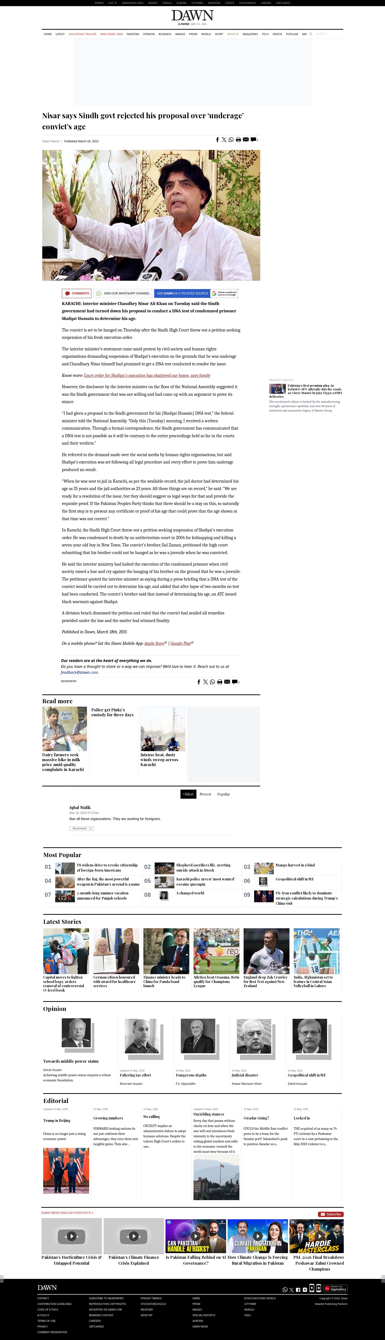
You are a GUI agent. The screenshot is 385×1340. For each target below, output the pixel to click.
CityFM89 (197, 3)
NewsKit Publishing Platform (331, 1304)
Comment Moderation (52, 1332)
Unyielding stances (208, 1114)
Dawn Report (50, 141)
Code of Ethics (47, 1309)
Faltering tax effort (135, 1075)
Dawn (196, 1298)
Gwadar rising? (256, 1118)
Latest (60, 34)
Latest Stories (62, 921)
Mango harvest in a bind (295, 865)
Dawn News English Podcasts (67, 1213)
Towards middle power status (71, 1061)
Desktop (146, 1315)
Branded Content (281, 380)
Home (48, 34)
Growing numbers (108, 1118)
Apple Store (154, 643)
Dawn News (200, 1326)
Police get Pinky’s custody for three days (112, 712)
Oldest (188, 794)
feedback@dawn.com (79, 672)
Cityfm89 (250, 1304)
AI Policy (43, 1315)
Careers (266, 3)
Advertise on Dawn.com (105, 1309)
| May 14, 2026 (192, 24)
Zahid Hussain (297, 1084)
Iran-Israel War (111, 34)
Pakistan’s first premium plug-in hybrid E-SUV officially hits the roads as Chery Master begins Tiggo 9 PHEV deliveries (306, 391)
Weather (147, 1309)
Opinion (149, 34)
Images (152, 3)
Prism (193, 34)
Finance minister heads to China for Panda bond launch (164, 981)
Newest (205, 794)
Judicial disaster (245, 1075)
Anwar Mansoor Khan (247, 1084)
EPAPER (99, 3)
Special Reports (203, 1315)
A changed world (190, 893)
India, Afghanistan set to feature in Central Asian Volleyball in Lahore (313, 981)
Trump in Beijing (56, 1120)
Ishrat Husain (52, 1070)
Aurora (182, 3)
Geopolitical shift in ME (295, 879)
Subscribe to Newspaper (106, 1298)
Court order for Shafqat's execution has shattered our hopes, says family (147, 375)
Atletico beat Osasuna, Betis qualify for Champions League (216, 981)
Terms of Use (46, 1321)
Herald (167, 3)
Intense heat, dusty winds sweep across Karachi (159, 759)
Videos (277, 34)
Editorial (56, 1100)
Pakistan (133, 34)
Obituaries (283, 3)
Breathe (233, 34)
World (206, 34)
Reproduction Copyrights (107, 1304)
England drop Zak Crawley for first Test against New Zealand (266, 981)
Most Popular (62, 855)
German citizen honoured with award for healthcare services (114, 981)
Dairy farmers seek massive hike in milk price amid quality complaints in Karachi (63, 762)
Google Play (181, 643)
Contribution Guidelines (54, 1304)
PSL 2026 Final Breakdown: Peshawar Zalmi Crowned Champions (319, 1263)
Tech (265, 34)
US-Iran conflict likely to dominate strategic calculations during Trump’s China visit (307, 898)
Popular (292, 34)
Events (229, 3)
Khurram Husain (131, 1084)
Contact (43, 1298)
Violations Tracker (82, 34)
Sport (219, 34)
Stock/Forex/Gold (153, 1304)
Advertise (214, 3)
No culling (151, 1116)
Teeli (247, 1315)
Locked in (302, 1118)
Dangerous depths (191, 1075)
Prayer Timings (151, 1298)
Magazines (250, 34)
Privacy (42, 1326)
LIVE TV (112, 3)
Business (165, 34)
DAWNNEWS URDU (133, 3)
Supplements (247, 3)
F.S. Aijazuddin (186, 1084)
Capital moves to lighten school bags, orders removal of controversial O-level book (63, 984)
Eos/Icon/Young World (260, 1298)
